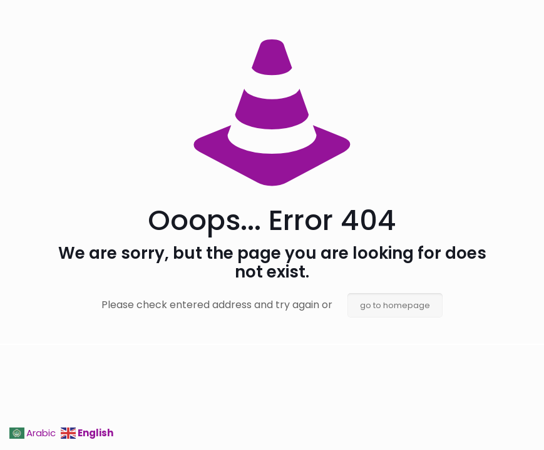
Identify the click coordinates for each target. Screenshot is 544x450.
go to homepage (395, 305)
